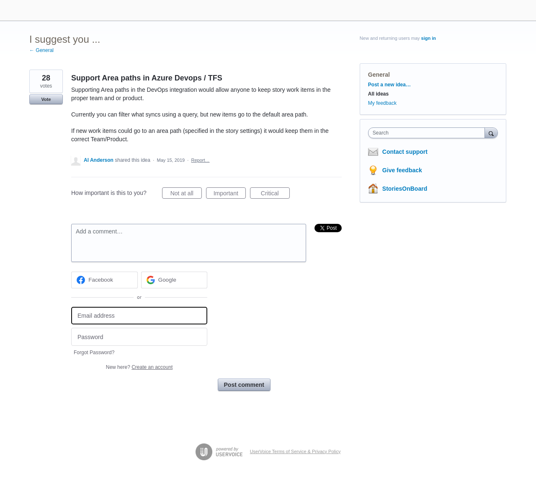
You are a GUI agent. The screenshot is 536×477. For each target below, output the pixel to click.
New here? (139, 367)
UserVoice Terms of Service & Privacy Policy (295, 451)
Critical (275, 194)
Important (230, 194)
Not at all (186, 194)
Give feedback (402, 170)
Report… (200, 160)
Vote (46, 99)
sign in (428, 38)
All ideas (378, 94)
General (379, 74)
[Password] (139, 337)
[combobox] (428, 133)
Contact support (405, 151)
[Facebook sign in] (104, 280)
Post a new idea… (389, 85)
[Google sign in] (174, 280)
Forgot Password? (94, 352)
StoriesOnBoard (404, 188)
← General (41, 50)
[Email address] (139, 316)
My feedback (382, 103)
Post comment (244, 384)
